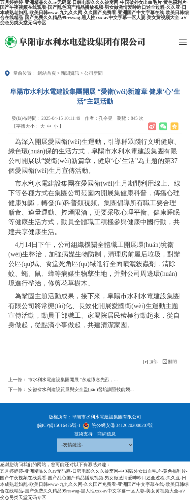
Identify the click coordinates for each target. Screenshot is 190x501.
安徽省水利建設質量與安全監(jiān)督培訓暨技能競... (81, 389)
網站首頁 (47, 73)
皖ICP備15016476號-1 (58, 425)
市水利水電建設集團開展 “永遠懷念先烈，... (73, 379)
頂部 (153, 361)
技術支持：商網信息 (95, 434)
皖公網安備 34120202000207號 (122, 425)
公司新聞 (93, 73)
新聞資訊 (70, 73)
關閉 (172, 361)
